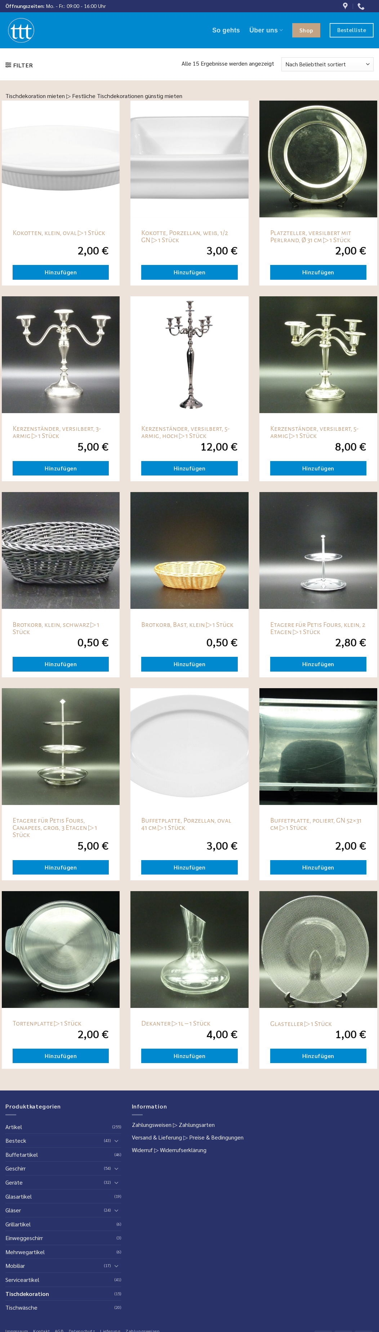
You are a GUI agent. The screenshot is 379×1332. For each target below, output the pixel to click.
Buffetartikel (21, 1154)
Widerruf (142, 1150)
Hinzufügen (61, 272)
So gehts (226, 30)
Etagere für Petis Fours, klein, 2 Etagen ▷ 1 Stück (317, 628)
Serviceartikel (22, 1279)
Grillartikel (18, 1224)
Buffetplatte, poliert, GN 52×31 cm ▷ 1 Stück (316, 824)
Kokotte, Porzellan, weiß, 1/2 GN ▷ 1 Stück (184, 236)
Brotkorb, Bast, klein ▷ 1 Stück (187, 624)
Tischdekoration (27, 1293)
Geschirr (15, 1168)
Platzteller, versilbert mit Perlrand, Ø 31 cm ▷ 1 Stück (310, 236)
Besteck (15, 1140)
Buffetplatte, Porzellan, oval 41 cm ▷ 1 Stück (186, 824)
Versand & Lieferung (157, 1137)
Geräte (14, 1182)
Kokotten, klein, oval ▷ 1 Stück (59, 232)
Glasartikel (18, 1196)
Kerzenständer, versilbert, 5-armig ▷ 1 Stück (314, 432)
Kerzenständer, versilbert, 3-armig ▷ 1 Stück (57, 432)
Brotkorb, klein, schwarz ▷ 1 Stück (56, 628)
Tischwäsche (21, 1307)
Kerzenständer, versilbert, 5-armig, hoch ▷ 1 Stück (185, 432)
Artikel (13, 1126)
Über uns (266, 30)
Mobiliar (15, 1265)
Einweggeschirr (24, 1238)
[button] (19, 65)
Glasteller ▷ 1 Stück (301, 1023)
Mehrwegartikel (25, 1252)
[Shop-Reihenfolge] (327, 64)
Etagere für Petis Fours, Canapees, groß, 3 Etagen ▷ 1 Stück (55, 827)
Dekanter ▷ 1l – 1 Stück (175, 1023)
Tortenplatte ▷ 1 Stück (47, 1023)
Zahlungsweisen (151, 1124)
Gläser (13, 1210)
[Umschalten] (116, 1140)
